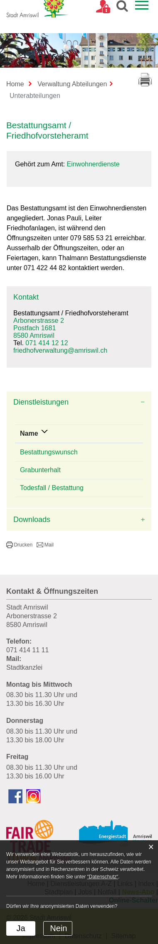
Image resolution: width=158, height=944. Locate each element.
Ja (20, 928)
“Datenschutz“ (102, 877)
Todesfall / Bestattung (52, 487)
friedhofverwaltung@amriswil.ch (60, 350)
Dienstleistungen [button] (41, 402)
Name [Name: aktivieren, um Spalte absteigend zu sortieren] (29, 433)
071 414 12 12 (46, 342)
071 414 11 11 (27, 650)
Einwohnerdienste (93, 164)
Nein (58, 928)
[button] (19, 545)
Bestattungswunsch (49, 452)
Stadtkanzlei (24, 667)
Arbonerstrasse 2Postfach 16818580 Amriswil (38, 328)
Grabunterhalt (40, 469)
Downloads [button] (31, 519)
